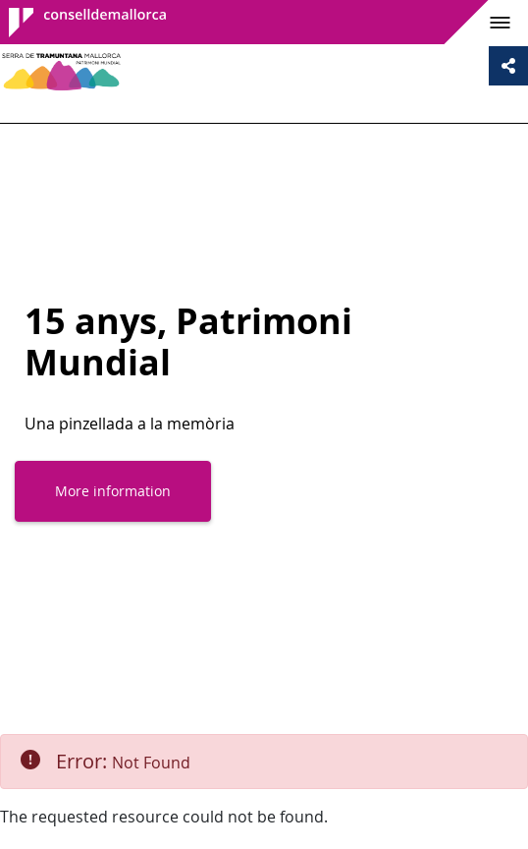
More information (113, 490)
